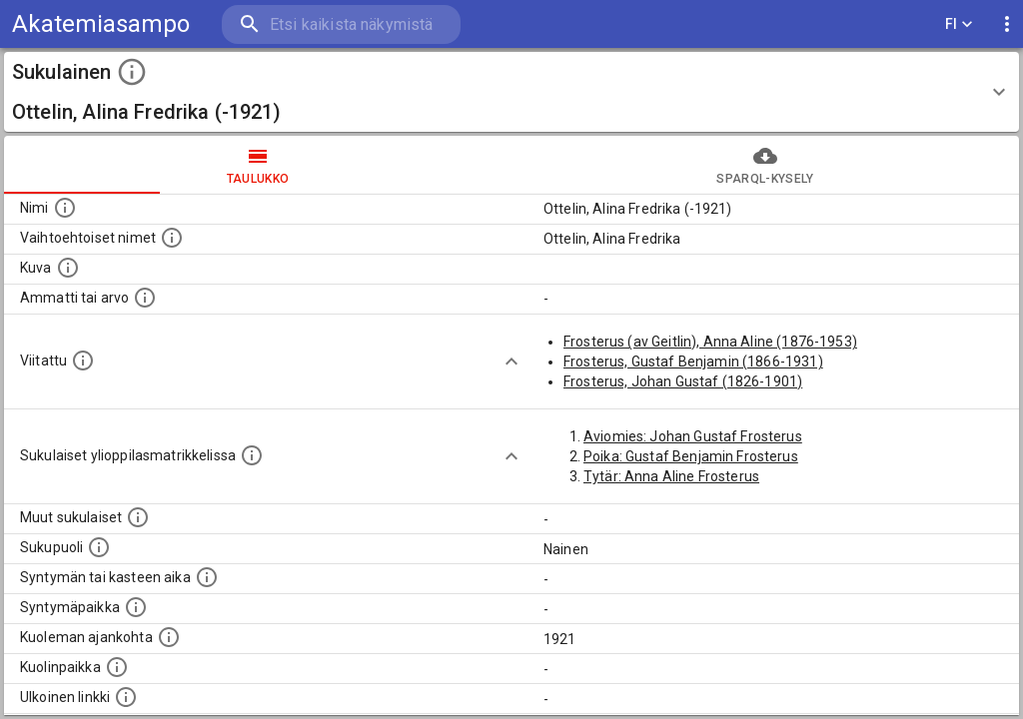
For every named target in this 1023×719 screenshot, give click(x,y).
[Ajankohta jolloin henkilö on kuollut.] (169, 637)
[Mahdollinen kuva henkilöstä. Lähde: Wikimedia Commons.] (68, 268)
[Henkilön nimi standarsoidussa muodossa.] (65, 208)
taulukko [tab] (258, 165)
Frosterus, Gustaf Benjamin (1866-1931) (693, 361)
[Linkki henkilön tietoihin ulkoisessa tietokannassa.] (126, 697)
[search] (340, 24)
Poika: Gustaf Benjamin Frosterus (690, 456)
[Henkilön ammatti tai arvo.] (145, 298)
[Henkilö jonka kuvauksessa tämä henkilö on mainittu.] (83, 360)
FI (959, 24)
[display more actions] (1007, 24)
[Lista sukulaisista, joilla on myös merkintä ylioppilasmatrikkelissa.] (252, 455)
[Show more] (511, 361)
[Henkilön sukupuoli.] (99, 547)
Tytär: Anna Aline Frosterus (671, 476)
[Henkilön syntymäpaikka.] (136, 607)
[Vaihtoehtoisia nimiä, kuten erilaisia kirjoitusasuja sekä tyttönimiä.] (172, 238)
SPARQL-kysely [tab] (765, 165)
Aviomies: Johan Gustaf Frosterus (692, 436)
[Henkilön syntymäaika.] (207, 577)
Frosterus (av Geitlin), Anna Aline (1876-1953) (710, 342)
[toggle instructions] (132, 72)
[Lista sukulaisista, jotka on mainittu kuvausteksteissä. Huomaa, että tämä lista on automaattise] (138, 517)
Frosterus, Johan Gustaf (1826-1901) (682, 381)
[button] (511, 92)
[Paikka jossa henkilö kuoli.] (117, 667)
